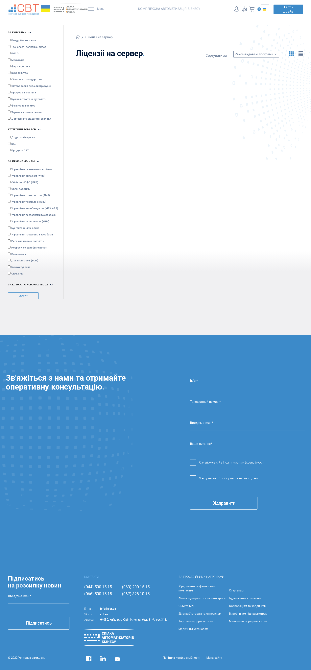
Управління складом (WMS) (28, 175)
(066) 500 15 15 (98, 593)
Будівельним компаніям (245, 598)
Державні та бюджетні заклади (31, 118)
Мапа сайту (214, 657)
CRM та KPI (186, 606)
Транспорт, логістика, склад (28, 46)
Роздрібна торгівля (23, 40)
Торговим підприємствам (196, 621)
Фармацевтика (20, 66)
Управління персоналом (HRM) (30, 221)
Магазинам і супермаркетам (248, 621)
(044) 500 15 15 (98, 587)
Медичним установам (193, 629)
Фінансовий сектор (23, 105)
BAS (13, 143)
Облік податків (20, 188)
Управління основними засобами (31, 169)
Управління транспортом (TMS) (30, 195)
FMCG (14, 53)
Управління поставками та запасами (33, 214)
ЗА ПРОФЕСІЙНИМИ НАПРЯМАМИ (201, 577)
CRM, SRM (17, 273)
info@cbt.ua (108, 608)
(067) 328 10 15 (136, 593)
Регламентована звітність (27, 241)
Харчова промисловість (26, 112)
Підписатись (39, 623)
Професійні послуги (23, 92)
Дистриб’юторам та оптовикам (200, 613)
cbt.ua (104, 614)
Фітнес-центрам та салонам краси (202, 598)
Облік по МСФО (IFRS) (24, 182)
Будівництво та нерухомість (28, 99)
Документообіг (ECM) (24, 260)
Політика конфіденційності (181, 657)
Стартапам (236, 590)
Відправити (223, 503)
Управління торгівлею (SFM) (28, 201)
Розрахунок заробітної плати (29, 247)
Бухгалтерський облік (25, 228)
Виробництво (19, 72)
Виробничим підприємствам (248, 613)
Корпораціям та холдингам (247, 606)
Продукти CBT (20, 150)
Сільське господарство (26, 79)
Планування (18, 254)
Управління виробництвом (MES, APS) (34, 208)
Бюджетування (20, 267)
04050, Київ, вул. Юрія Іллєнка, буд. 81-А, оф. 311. (133, 619)
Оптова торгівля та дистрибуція (31, 85)
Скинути (23, 295)
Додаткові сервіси (23, 137)
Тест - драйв (288, 9)
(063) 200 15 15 (136, 587)
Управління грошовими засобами (32, 234)
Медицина (17, 60)
